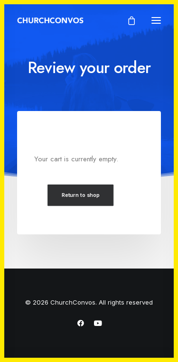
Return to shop (81, 195)
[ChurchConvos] (50, 20)
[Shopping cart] (127, 20)
